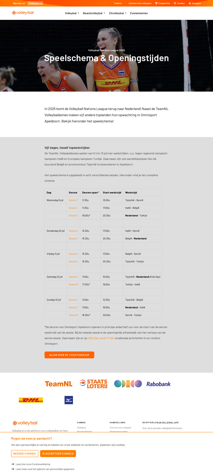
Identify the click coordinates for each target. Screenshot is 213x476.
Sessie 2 (73, 215)
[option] (31, 400)
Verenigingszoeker (119, 431)
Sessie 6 (73, 284)
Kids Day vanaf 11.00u (101, 338)
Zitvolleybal (116, 13)
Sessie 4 (73, 253)
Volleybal (70, 13)
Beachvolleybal (92, 13)
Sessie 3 (73, 230)
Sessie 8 (73, 314)
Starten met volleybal (120, 427)
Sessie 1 (73, 200)
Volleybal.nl (35, 3)
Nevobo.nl (19, 3)
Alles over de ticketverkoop (69, 354)
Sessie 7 (73, 299)
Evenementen (139, 13)
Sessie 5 (73, 276)
